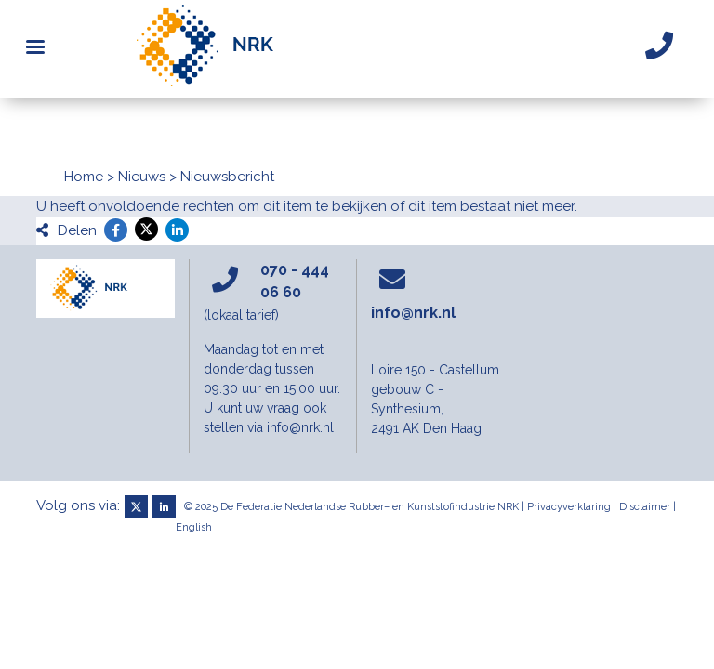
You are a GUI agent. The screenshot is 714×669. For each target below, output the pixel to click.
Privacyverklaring (569, 507)
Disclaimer (644, 507)
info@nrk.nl (413, 312)
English (194, 527)
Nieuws (141, 176)
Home (83, 176)
